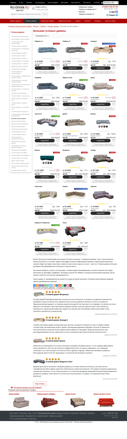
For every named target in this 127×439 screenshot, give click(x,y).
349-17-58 (111, 9)
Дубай (65, 114)
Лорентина (38, 186)
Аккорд (93, 150)
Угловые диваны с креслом (19, 58)
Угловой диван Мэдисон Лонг (59, 362)
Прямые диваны (16, 21)
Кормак (65, 186)
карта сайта (115, 417)
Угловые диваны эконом (18, 55)
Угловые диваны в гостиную (19, 158)
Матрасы (98, 21)
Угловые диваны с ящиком (19, 53)
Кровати (88, 21)
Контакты (87, 2)
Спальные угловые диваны (19, 93)
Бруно (93, 77)
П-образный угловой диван (19, 150)
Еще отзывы (40, 384)
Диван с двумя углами (17, 160)
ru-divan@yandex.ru (21, 419)
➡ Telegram (112, 15)
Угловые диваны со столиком (19, 63)
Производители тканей (46, 413)
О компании (74, 413)
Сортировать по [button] (41, 36)
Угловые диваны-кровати (18, 134)
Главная (13, 2)
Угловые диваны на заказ (18, 132)
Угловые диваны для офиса (19, 152)
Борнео (93, 114)
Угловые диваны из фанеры (19, 46)
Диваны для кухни (66, 21)
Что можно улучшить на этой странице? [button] (27, 388)
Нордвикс (38, 77)
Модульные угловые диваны (19, 66)
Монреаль (66, 150)
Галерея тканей (42, 416)
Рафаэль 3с (39, 41)
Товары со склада (55, 416)
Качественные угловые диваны (20, 163)
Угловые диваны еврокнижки (19, 36)
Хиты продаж (53, 2)
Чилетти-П (38, 114)
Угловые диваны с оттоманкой (20, 61)
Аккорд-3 (94, 41)
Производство (30, 416)
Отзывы (97, 2)
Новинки (91, 413)
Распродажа (40, 2)
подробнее (45, 68)
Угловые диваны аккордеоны (19, 111)
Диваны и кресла (62, 413)
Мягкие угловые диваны (18, 126)
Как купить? (75, 2)
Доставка (64, 2)
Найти (45, 14)
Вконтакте (33, 419)
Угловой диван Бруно (55, 341)
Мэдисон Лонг (67, 77)
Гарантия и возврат (17, 416)
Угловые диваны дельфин (18, 69)
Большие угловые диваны (18, 118)
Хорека (78, 21)
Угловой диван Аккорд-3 (57, 320)
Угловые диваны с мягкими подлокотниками (19, 81)
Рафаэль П (66, 41)
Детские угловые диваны (18, 121)
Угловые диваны (31, 21)
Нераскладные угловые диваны (20, 39)
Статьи (34, 413)
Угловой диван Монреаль (57, 294)
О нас (21, 2)
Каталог (29, 2)
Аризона (93, 186)
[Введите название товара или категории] (26, 14)
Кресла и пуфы (111, 21)
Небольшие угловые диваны (19, 129)
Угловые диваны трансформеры (20, 155)
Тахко (65, 223)
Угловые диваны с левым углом (20, 96)
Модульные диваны (48, 21)
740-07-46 (110, 7)
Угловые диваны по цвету (18, 170)
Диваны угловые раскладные (19, 124)
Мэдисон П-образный (42, 223)
